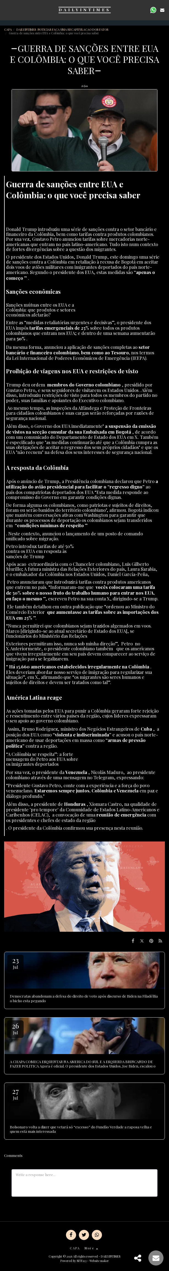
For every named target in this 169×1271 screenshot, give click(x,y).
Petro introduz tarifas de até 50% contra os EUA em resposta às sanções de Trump (40, 551)
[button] (6, 9)
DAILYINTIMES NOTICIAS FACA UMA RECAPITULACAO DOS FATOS (62, 29)
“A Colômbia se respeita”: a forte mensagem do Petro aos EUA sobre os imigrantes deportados (42, 759)
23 (15, 962)
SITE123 (81, 1261)
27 (15, 1093)
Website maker (99, 1261)
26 (15, 1028)
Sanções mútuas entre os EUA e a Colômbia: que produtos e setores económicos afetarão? (40, 309)
